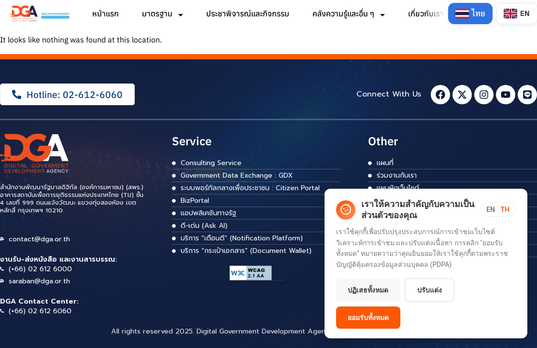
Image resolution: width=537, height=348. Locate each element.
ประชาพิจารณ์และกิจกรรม (247, 13)
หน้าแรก (105, 13)
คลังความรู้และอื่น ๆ (348, 13)
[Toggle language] (498, 209)
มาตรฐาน (162, 13)
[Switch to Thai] (470, 13)
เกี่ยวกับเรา (431, 13)
